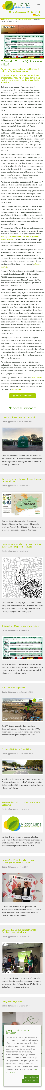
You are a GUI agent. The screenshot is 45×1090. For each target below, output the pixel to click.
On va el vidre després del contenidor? (20, 417)
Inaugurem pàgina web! (13, 1001)
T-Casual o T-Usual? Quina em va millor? (20, 626)
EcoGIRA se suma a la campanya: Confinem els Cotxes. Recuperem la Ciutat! (22, 545)
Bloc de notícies (7, 19)
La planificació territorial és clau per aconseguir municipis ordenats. (18, 861)
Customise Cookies (30, 1081)
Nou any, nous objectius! (13, 687)
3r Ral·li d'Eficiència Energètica (16, 749)
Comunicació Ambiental (23, 19)
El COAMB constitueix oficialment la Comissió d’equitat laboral (19, 931)
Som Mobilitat (16, 389)
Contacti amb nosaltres (22, 396)
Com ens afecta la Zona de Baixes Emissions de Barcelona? (22, 480)
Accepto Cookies (31, 1077)
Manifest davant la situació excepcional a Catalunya (21, 803)
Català (35, 15)
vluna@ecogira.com (17, 12)
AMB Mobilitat (37, 378)
